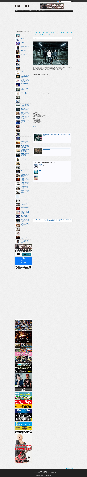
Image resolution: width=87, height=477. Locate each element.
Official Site (35, 126)
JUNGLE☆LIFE (22, 6)
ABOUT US (18, 10)
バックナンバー (24, 10)
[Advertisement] (43, 20)
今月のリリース (37, 10)
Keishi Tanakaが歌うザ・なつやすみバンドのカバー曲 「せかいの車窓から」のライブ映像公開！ (49, 219)
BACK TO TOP (69, 468)
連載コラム (43, 10)
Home (32, 472)
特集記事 (30, 10)
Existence (40, 164)
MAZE (40, 170)
